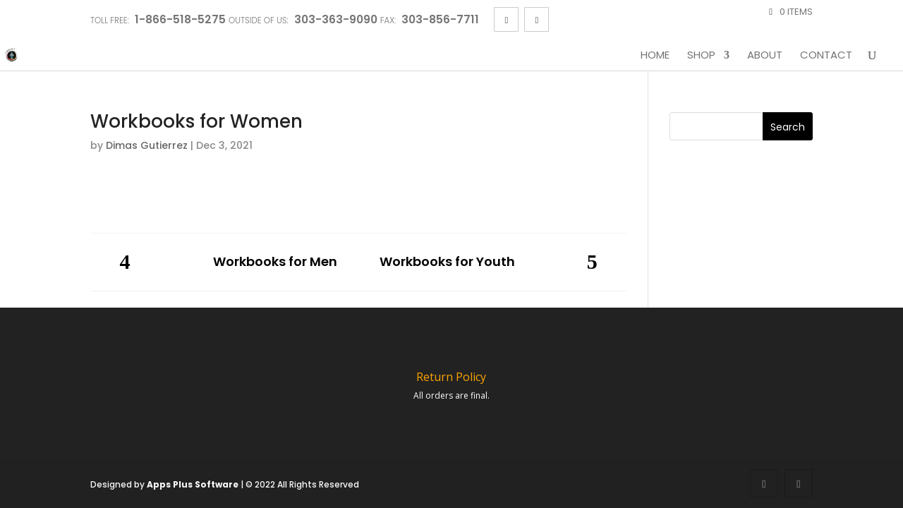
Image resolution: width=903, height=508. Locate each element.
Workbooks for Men (275, 262)
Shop (701, 55)
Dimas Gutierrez (147, 145)
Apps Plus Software (192, 484)
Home (655, 55)
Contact (826, 55)
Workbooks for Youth (447, 262)
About (764, 55)
